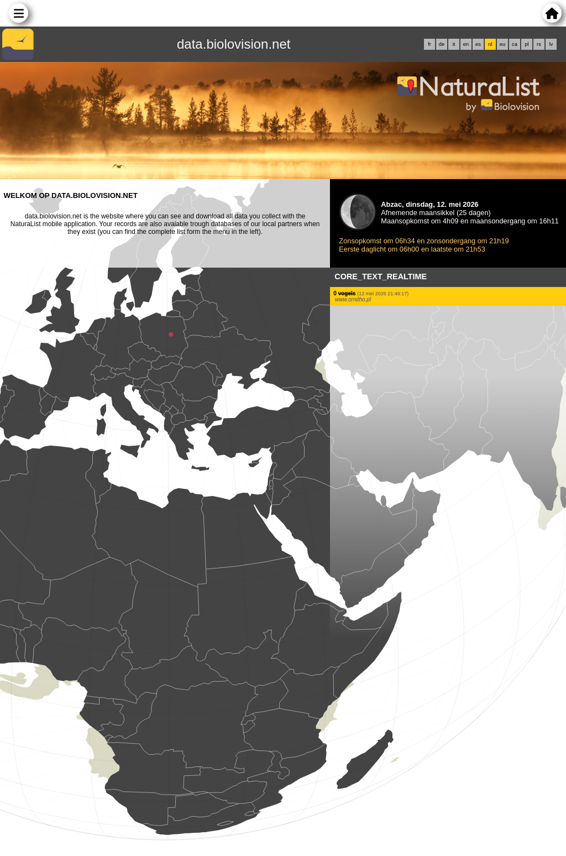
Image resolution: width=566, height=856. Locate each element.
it (454, 44)
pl (526, 44)
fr (429, 44)
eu (502, 44)
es (478, 44)
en (466, 44)
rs (539, 44)
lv (551, 44)
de (441, 44)
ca (514, 44)
